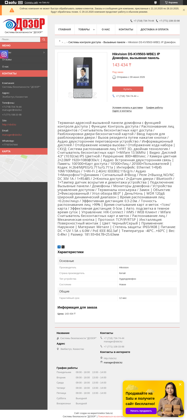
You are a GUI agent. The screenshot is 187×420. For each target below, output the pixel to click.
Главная (64, 29)
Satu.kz (109, 413)
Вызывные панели (114, 42)
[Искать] (43, 39)
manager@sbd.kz (12, 134)
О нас (5, 66)
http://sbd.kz (9, 124)
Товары (6, 52)
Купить (128, 89)
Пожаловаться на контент (111, 416)
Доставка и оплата (155, 29)
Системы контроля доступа (84, 42)
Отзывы (7, 59)
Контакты (126, 29)
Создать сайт (31, 2)
